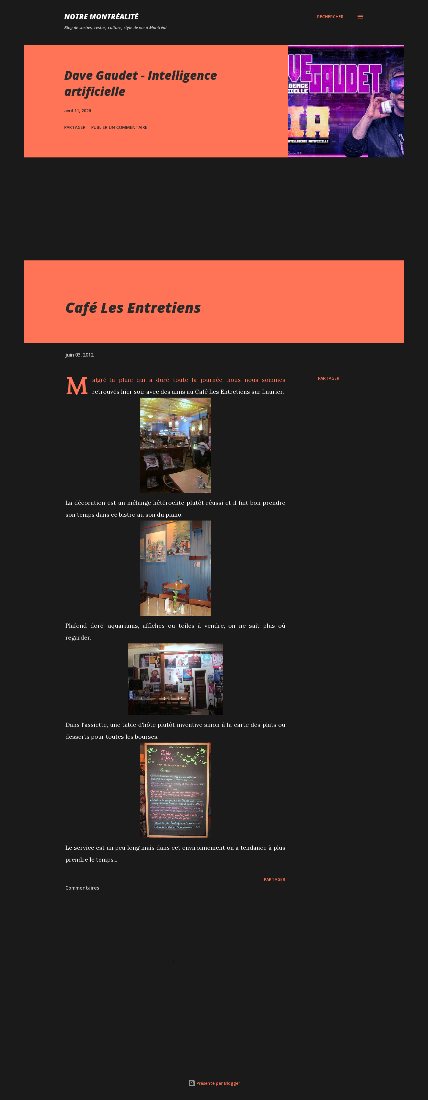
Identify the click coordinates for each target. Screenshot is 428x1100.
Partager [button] (75, 127)
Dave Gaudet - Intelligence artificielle (140, 83)
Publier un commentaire (119, 127)
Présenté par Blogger (214, 1083)
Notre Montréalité (101, 16)
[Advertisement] (214, 202)
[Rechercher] (330, 16)
